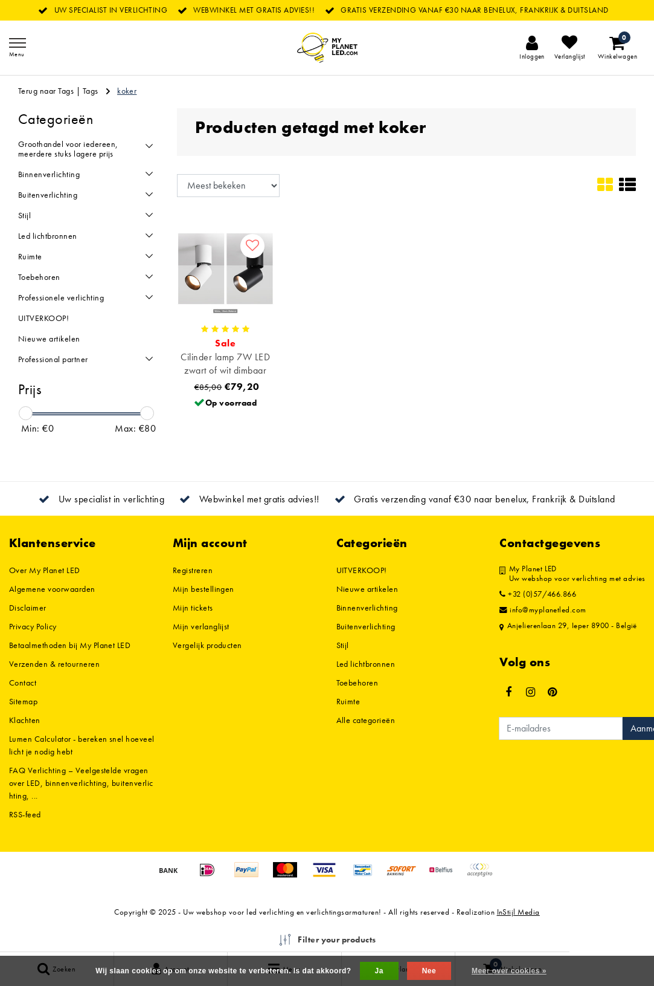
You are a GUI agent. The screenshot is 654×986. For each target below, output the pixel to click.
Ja (379, 971)
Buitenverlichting (366, 626)
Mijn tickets (193, 607)
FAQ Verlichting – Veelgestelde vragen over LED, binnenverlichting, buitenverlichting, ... (81, 783)
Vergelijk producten (207, 645)
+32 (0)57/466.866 (537, 594)
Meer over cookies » (509, 971)
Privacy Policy (33, 626)
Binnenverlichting (367, 607)
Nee (429, 971)
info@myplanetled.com (542, 610)
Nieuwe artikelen (367, 588)
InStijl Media (518, 912)
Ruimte (348, 701)
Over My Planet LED (44, 570)
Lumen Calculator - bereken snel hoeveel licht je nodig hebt (82, 745)
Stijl (342, 645)
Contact (22, 682)
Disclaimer (27, 607)
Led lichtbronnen (366, 663)
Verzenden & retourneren (54, 663)
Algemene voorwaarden (52, 588)
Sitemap (23, 701)
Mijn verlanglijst (201, 626)
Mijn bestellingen (203, 588)
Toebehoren (357, 682)
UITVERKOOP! (361, 570)
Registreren (193, 570)
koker (126, 90)
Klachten (24, 720)
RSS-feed (25, 814)
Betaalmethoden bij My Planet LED (69, 645)
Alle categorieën (366, 720)
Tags (90, 90)
